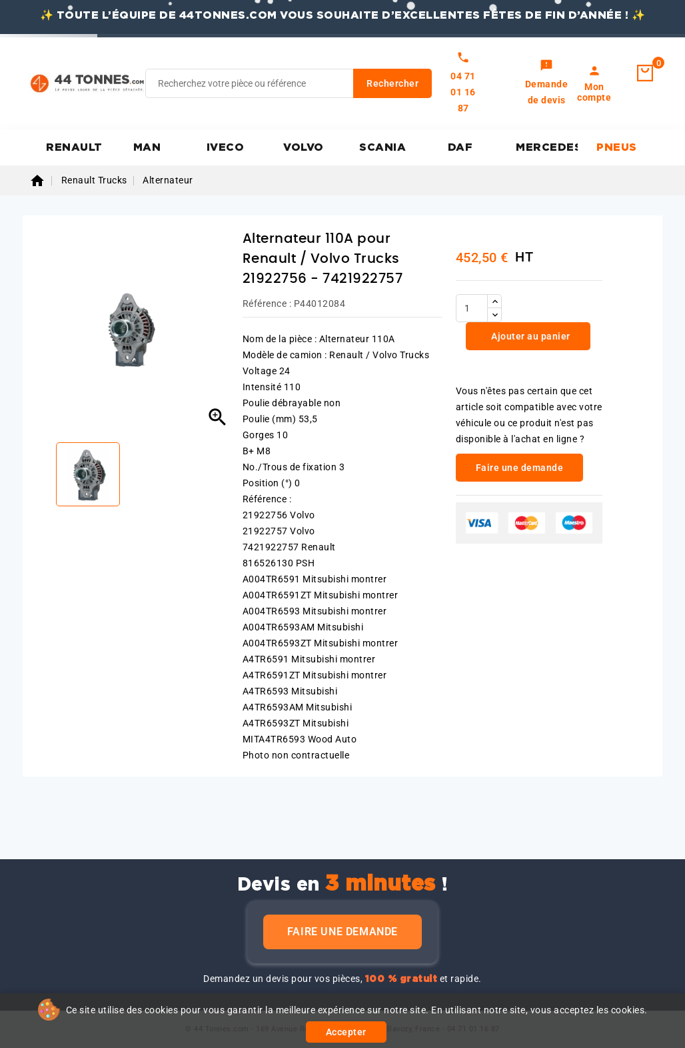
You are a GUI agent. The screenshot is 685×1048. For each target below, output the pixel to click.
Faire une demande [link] (520, 467)
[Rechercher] (288, 83)
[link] (546, 83)
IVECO (226, 147)
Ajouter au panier (529, 336)
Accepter (346, 1032)
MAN (147, 147)
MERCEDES (547, 147)
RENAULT (74, 147)
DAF (460, 147)
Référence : (267, 303)
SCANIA (382, 147)
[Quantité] (472, 308)
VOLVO (303, 147)
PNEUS (616, 147)
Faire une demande (342, 931)
